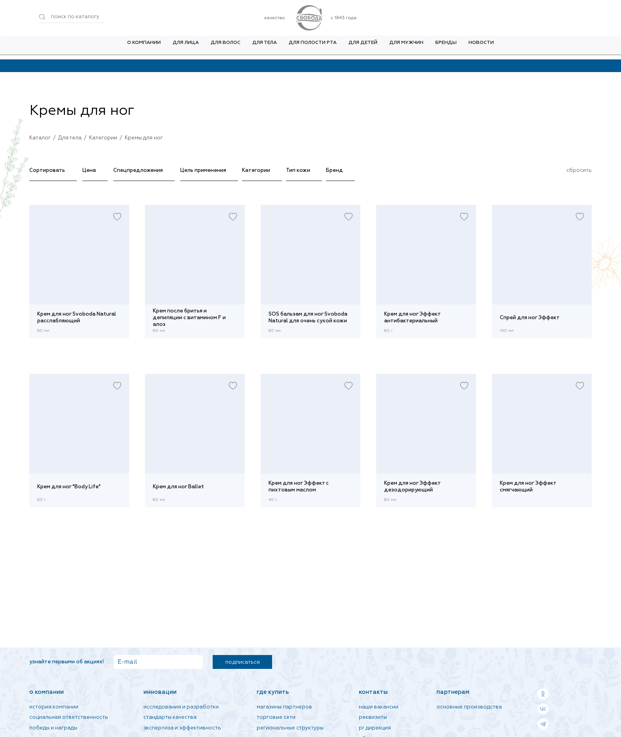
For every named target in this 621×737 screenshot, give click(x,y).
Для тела (264, 47)
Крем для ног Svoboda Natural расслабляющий (76, 318)
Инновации (160, 692)
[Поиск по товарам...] (72, 17)
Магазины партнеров (284, 707)
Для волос (225, 47)
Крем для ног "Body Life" (69, 486)
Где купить (273, 692)
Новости (481, 47)
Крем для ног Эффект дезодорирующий (412, 487)
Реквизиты (373, 717)
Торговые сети (276, 717)
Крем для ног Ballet (178, 486)
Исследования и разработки (181, 707)
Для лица (186, 47)
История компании (53, 707)
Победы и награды (53, 728)
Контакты (373, 692)
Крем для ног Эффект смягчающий (528, 487)
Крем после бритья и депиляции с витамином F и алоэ (189, 318)
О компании (144, 47)
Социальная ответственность (68, 717)
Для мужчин (406, 47)
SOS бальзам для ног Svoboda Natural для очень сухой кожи (308, 318)
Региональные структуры (290, 728)
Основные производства (469, 707)
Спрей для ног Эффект (530, 317)
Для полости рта (313, 47)
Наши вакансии (378, 707)
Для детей (363, 47)
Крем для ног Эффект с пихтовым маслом (299, 487)
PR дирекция (375, 728)
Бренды (446, 47)
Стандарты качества (169, 717)
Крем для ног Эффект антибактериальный (412, 318)
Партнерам (452, 692)
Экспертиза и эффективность (182, 728)
